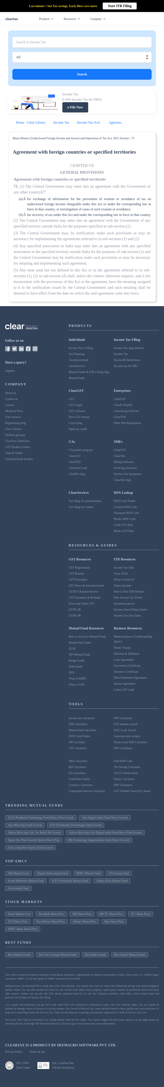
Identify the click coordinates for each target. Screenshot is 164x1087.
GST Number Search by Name (132, 791)
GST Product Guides (17, 447)
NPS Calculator (123, 748)
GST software (77, 411)
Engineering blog (15, 423)
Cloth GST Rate (123, 525)
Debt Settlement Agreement (130, 677)
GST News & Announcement (86, 585)
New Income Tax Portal (128, 597)
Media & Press (14, 411)
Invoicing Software (125, 468)
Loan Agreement (124, 659)
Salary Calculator (124, 779)
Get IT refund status (126, 773)
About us (10, 393)
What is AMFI (77, 678)
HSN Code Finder (124, 501)
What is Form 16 (124, 579)
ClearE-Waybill (123, 405)
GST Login (75, 405)
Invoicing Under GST (82, 603)
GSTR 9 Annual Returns (83, 591)
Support (10, 370)
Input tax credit (78, 429)
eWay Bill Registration (127, 423)
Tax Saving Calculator (127, 767)
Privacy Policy (14, 1051)
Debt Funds (76, 666)
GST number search (126, 724)
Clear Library (13, 429)
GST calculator (78, 748)
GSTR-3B (75, 615)
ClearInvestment (79, 360)
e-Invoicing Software (126, 411)
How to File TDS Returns (129, 591)
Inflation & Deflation (126, 653)
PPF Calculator (123, 718)
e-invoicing (75, 423)
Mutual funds (77, 378)
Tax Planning (77, 354)
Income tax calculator (82, 718)
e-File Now (75, 107)
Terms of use (37, 1051)
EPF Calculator (123, 785)
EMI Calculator (78, 724)
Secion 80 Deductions (127, 360)
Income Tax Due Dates (127, 615)
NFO (72, 672)
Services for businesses (128, 474)
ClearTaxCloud (78, 468)
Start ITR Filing (120, 6)
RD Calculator (77, 767)
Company (98, 19)
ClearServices (77, 366)
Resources (73, 19)
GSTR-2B (75, 609)
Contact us (11, 399)
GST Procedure (78, 579)
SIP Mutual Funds (79, 654)
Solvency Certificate (126, 671)
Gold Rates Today (79, 779)
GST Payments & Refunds (85, 597)
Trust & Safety (14, 453)
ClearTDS (120, 417)
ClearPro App (77, 474)
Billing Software (124, 462)
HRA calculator (78, 761)
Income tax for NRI (125, 366)
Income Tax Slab (124, 567)
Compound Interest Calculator (87, 791)
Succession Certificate (127, 665)
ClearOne (119, 456)
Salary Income (122, 585)
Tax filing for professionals (85, 501)
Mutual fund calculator (82, 730)
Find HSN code (123, 761)
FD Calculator (77, 773)
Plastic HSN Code (125, 519)
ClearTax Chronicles (17, 441)
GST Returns (76, 573)
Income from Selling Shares (130, 609)
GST (71, 399)
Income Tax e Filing (81, 348)
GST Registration (79, 567)
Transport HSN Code (126, 513)
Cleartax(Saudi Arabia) (19, 459)
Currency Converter (81, 785)
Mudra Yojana (122, 647)
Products (47, 19)
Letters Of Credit (124, 689)
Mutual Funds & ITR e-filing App (89, 372)
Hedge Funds (77, 660)
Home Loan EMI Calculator (130, 742)
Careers (9, 405)
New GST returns (79, 417)
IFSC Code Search (125, 730)
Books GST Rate (124, 531)
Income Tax (121, 354)
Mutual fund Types (80, 642)
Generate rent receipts (127, 736)
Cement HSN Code (125, 507)
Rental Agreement (124, 683)
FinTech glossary (15, 435)
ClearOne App (122, 480)
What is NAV (77, 684)
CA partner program (81, 450)
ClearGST (120, 399)
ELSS (72, 648)
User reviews (13, 417)
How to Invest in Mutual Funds (87, 636)
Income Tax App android (129, 348)
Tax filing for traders (81, 507)
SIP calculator (77, 742)
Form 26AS (121, 573)
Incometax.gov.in (124, 603)
